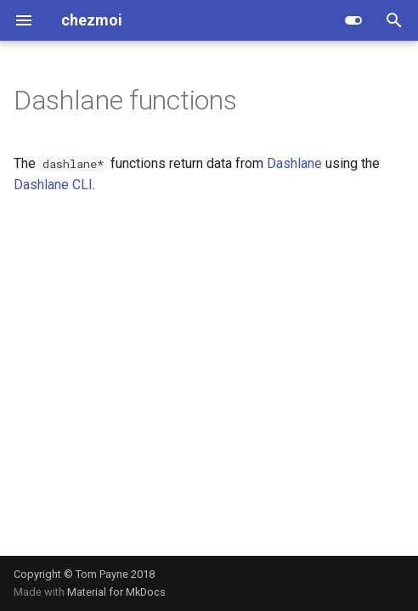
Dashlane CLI (53, 185)
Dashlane (294, 163)
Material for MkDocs (116, 592)
